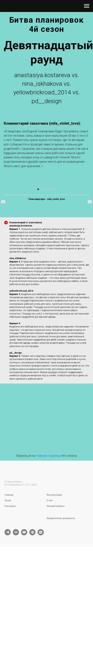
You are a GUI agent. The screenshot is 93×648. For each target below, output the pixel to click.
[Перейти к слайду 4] (48, 281)
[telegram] (8, 626)
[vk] (16, 626)
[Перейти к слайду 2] (41, 281)
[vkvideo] (32, 626)
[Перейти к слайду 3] (45, 281)
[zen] (41, 626)
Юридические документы (61, 610)
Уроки (8, 593)
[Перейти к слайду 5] (51, 281)
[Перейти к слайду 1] (38, 281)
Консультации (54, 587)
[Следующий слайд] (90, 229)
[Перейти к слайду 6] (55, 281)
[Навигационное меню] (86, 6)
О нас (50, 593)
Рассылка (10, 598)
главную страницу (48, 548)
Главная (9, 587)
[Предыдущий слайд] (3, 229)
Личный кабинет (56, 598)
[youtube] (24, 626)
